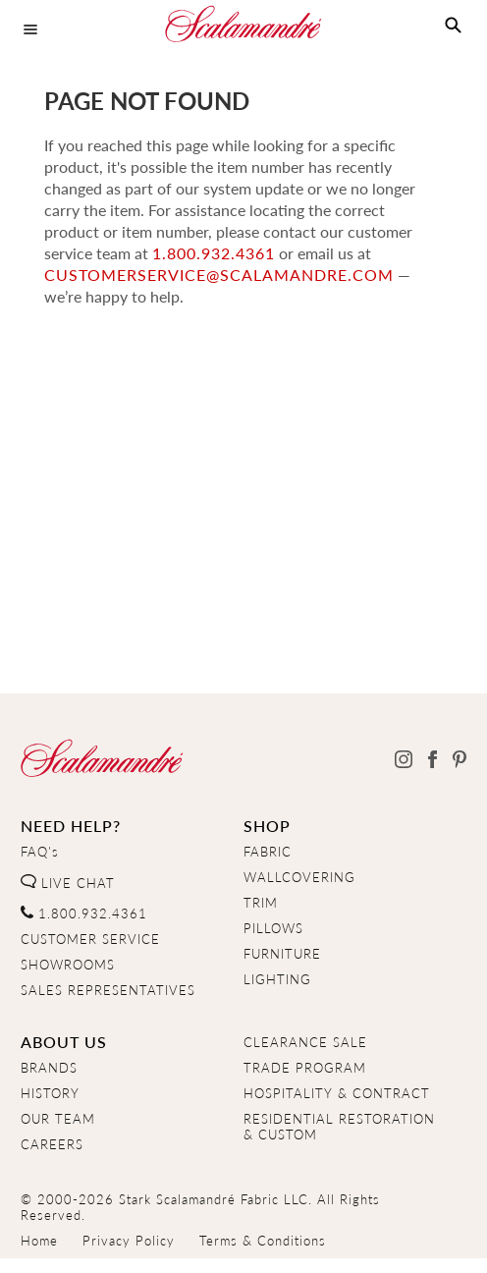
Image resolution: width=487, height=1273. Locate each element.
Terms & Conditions (262, 1240)
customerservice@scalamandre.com (219, 274)
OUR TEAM (58, 1119)
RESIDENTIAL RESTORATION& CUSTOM (339, 1126)
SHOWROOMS (68, 964)
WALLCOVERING (299, 877)
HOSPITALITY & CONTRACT (337, 1093)
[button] (453, 25)
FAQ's (40, 851)
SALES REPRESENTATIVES (108, 990)
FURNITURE (282, 954)
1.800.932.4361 (213, 253)
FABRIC (268, 851)
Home (39, 1240)
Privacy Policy (128, 1240)
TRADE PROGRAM (305, 1068)
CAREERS (52, 1144)
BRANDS (49, 1068)
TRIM (261, 903)
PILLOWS (273, 928)
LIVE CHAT (68, 883)
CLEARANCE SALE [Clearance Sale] (305, 1042)
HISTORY (50, 1093)
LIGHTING (277, 979)
